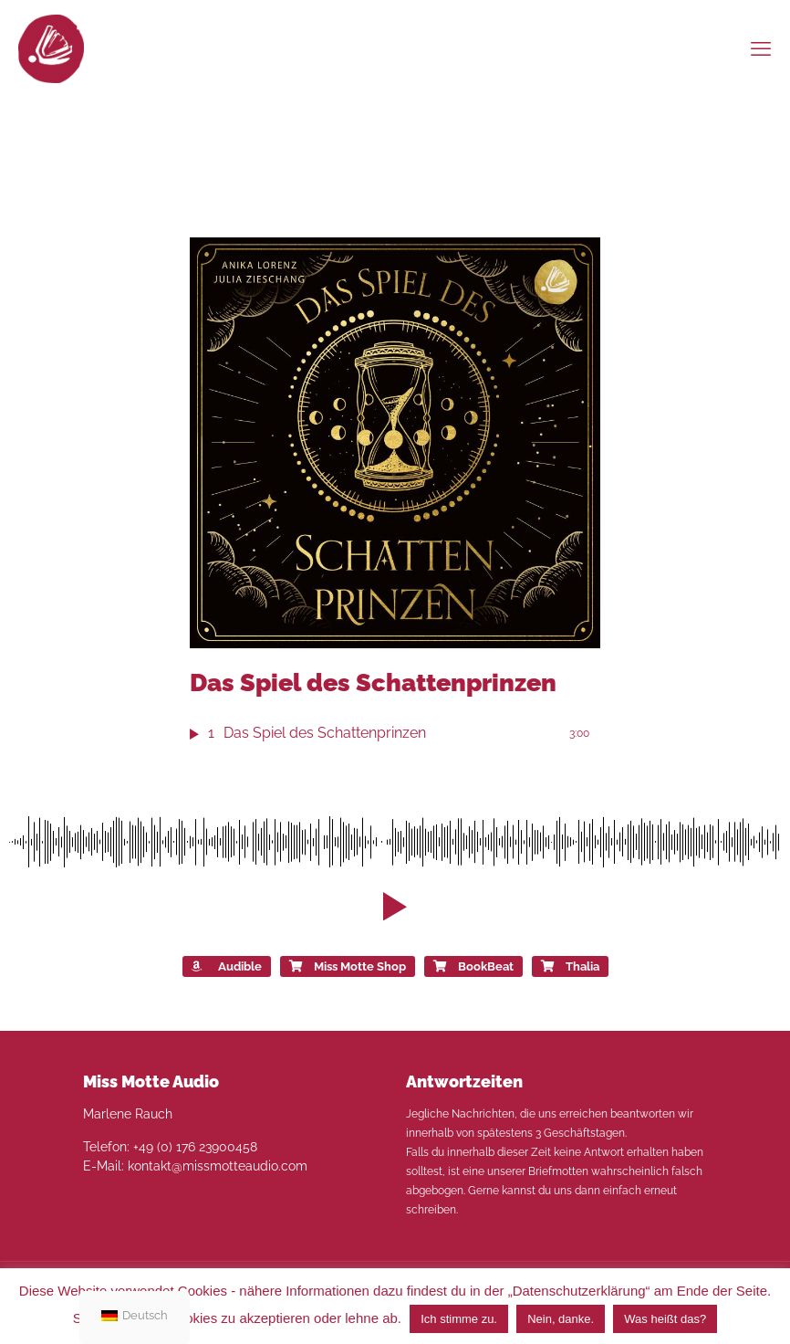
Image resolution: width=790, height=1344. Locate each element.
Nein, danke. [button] (560, 1319)
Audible (227, 967)
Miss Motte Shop (347, 967)
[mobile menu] (760, 48)
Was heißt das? (665, 1319)
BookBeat (473, 967)
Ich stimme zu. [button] (459, 1319)
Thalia (570, 967)
